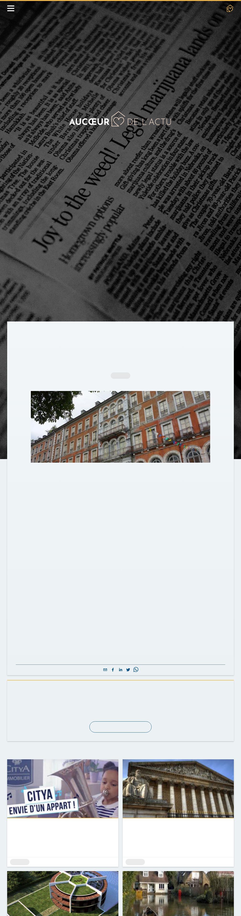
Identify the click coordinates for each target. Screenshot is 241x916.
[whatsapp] (136, 683)
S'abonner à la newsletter (120, 740)
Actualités (48, 332)
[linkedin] (120, 683)
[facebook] (113, 683)
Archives (74, 332)
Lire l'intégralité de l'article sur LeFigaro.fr (66, 666)
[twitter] (128, 683)
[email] (105, 683)
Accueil (23, 332)
